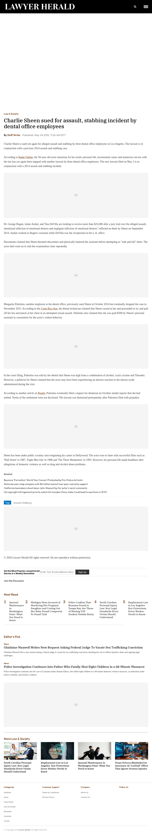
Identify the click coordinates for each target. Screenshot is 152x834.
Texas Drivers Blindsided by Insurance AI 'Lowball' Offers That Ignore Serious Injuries (131, 765)
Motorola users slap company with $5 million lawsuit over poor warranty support (46, 484)
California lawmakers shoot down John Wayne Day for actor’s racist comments (45, 488)
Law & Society (11, 113)
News (6, 644)
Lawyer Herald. (24, 830)
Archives (7, 792)
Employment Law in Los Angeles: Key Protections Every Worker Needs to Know (138, 608)
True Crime (8, 802)
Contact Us (85, 797)
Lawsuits (7, 816)
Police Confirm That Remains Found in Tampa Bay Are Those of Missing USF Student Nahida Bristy (81, 608)
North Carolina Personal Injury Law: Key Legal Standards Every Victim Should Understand (109, 610)
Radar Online (26, 157)
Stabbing (26, 502)
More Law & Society (17, 739)
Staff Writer (14, 135)
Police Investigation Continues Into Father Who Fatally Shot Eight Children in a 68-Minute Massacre (74, 667)
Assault (17, 502)
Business (7, 811)
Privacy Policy (48, 797)
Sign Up (82, 572)
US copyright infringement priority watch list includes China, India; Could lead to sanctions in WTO (55, 492)
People (41, 393)
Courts (6, 821)
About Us (84, 792)
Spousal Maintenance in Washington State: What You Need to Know (16, 611)
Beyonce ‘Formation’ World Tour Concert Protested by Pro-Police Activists (43, 480)
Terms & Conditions (50, 792)
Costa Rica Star (49, 308)
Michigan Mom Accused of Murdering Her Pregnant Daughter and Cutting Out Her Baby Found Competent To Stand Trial (46, 608)
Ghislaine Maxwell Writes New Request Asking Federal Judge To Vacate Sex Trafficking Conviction (73, 647)
